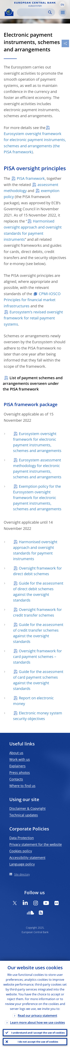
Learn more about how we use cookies (37, 1022)
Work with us (19, 759)
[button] (62, 4)
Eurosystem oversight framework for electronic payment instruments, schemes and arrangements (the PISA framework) (35, 142)
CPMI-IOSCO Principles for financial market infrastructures (32, 299)
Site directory (22, 874)
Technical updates (23, 815)
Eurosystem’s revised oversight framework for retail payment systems (33, 318)
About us (16, 752)
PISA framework (31, 178)
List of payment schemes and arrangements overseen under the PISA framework (33, 383)
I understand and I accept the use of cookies (38, 1032)
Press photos (19, 772)
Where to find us (22, 785)
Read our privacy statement (37, 1015)
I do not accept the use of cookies (38, 1041)
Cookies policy (20, 851)
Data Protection (21, 838)
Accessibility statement (27, 857)
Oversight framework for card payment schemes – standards (37, 656)
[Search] (33, 12)
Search (50, 12)
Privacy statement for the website (35, 844)
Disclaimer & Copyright (27, 808)
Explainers (17, 766)
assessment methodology (31, 187)
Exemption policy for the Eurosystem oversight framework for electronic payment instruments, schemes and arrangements (37, 497)
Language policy (22, 864)
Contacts (16, 779)
